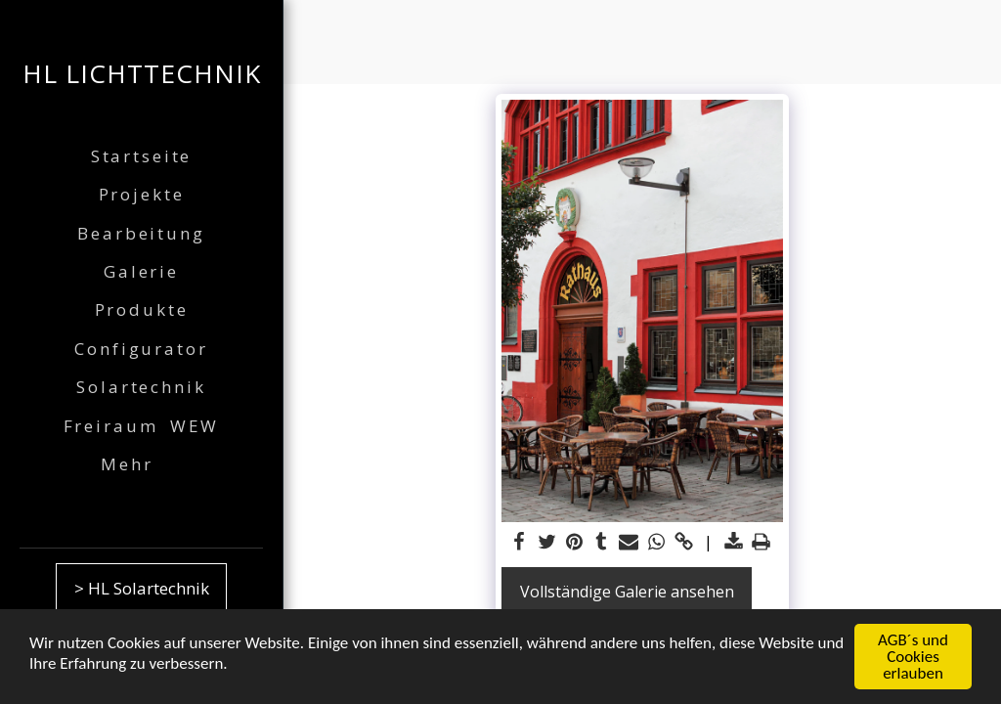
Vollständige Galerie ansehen (627, 591)
